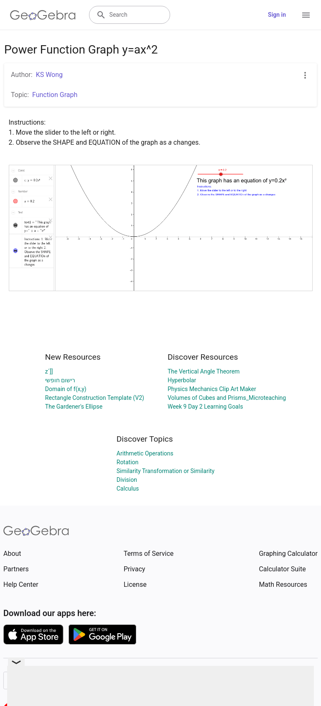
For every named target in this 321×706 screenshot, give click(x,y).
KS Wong (49, 75)
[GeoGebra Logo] (43, 15)
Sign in (277, 14)
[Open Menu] (306, 15)
